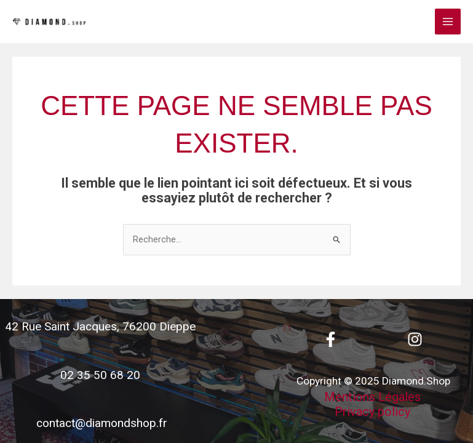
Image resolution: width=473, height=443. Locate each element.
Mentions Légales (372, 396)
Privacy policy (372, 411)
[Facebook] (331, 339)
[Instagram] (415, 339)
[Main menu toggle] (448, 21)
